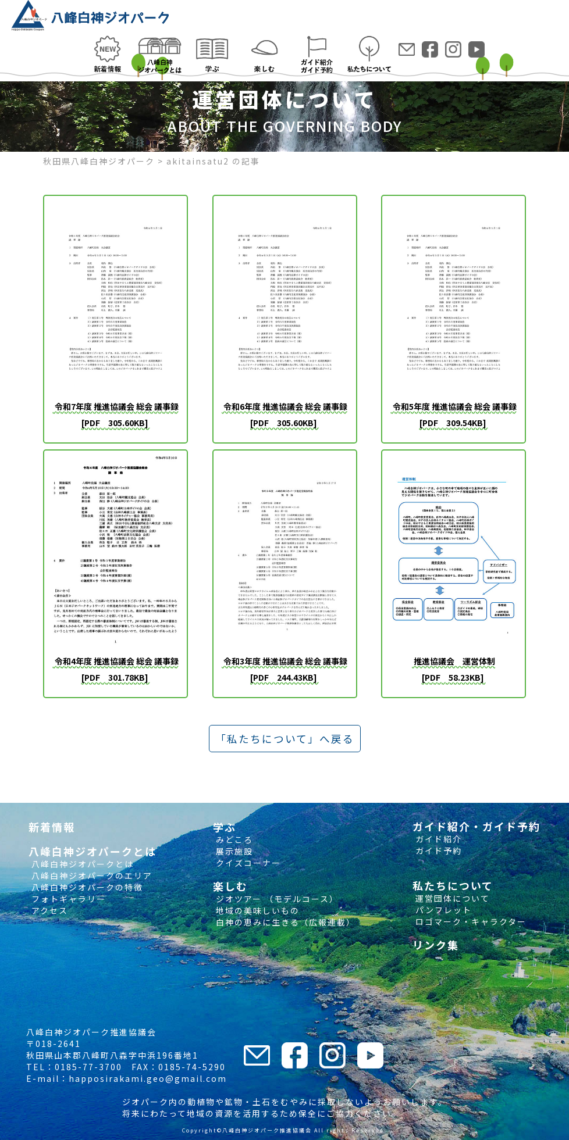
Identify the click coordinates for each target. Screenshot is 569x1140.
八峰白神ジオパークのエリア (90, 875)
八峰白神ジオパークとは (81, 864)
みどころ (233, 839)
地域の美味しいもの (256, 910)
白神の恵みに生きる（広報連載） (284, 922)
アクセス (48, 910)
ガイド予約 (437, 850)
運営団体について (451, 898)
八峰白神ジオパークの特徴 (86, 887)
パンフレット (442, 910)
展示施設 (233, 851)
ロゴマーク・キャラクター (469, 921)
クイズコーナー (247, 863)
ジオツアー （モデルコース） (276, 899)
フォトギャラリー (67, 899)
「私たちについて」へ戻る (284, 738)
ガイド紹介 (437, 839)
